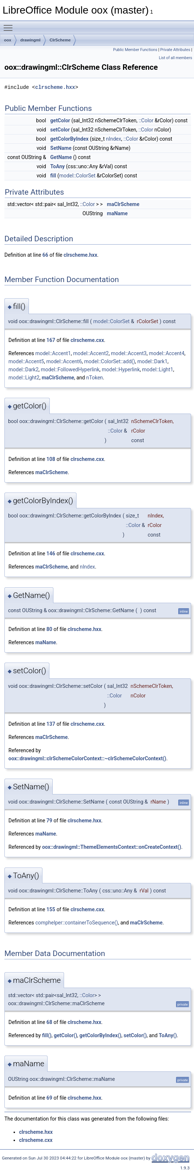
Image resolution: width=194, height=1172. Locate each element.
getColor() (65, 1035)
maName (117, 213)
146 (50, 553)
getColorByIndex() (100, 1035)
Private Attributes (175, 49)
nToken (94, 378)
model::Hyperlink (121, 369)
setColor (60, 130)
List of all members (175, 57)
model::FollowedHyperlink (70, 369)
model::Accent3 (128, 353)
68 (49, 1022)
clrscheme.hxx (55, 87)
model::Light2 (24, 378)
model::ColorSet (77, 175)
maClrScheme (123, 204)
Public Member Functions (135, 49)
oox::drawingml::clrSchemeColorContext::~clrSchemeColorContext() (87, 758)
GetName (61, 157)
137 (50, 724)
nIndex (113, 139)
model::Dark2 (23, 369)
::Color (146, 120)
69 (49, 1098)
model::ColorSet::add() (109, 361)
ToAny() (168, 1035)
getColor (60, 120)
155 (50, 909)
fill (53, 175)
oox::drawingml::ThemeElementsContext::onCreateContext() (111, 847)
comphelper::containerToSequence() (76, 923)
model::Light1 (157, 369)
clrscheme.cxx (87, 340)
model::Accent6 (64, 361)
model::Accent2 (91, 353)
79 (49, 820)
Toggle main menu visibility (10, 24)
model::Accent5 (26, 361)
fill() (47, 1035)
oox (7, 40)
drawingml (30, 40)
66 (45, 255)
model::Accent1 (53, 353)
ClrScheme (60, 40)
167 (50, 340)
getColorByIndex (69, 139)
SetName (60, 148)
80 (49, 629)
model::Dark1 (152, 361)
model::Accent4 (166, 353)
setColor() (135, 1035)
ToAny (57, 166)
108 (50, 459)
